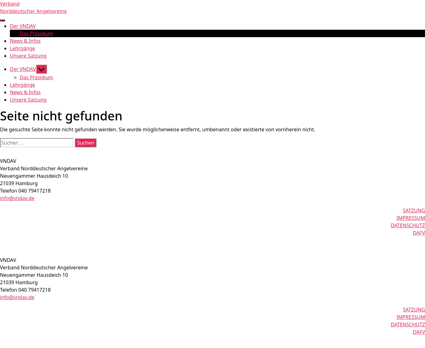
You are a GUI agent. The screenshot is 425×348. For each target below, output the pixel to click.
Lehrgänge (22, 48)
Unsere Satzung (28, 55)
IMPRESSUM (411, 218)
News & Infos (25, 40)
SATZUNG (414, 210)
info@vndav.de (17, 198)
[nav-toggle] (2, 20)
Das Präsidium (36, 33)
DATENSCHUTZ (408, 225)
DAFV (419, 232)
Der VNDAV (23, 26)
